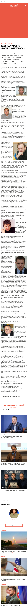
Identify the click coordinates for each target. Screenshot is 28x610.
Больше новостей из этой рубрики (14, 406)
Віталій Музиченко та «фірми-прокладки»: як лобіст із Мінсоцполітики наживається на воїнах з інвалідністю (12, 436)
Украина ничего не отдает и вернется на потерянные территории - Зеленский (11, 606)
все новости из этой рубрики (14, 497)
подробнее (14, 525)
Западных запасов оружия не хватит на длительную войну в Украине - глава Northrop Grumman (13, 579)
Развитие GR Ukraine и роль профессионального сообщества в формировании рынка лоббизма (14, 464)
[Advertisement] (14, 22)
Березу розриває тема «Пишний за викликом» (13, 490)
